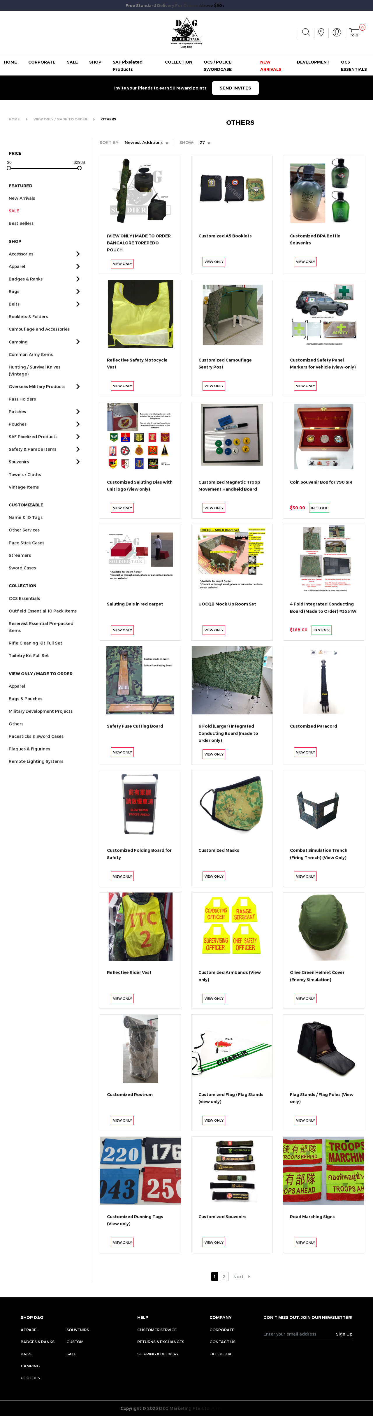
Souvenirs (77, 1329)
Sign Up (344, 1333)
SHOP (95, 62)
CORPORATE (41, 62)
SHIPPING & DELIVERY (158, 1354)
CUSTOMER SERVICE (157, 1329)
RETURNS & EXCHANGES (160, 1341)
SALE (72, 62)
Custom (75, 1341)
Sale (71, 1354)
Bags (26, 1354)
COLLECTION (178, 62)
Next (238, 1276)
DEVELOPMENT (313, 62)
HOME (10, 62)
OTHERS (108, 119)
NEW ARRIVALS (270, 65)
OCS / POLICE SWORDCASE (218, 65)
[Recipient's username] (299, 1334)
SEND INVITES (235, 88)
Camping (30, 1366)
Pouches (30, 1377)
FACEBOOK (220, 1354)
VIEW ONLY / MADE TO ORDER (60, 119)
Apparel (29, 1329)
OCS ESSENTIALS (354, 65)
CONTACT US (222, 1341)
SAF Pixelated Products (127, 65)
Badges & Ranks (37, 1341)
